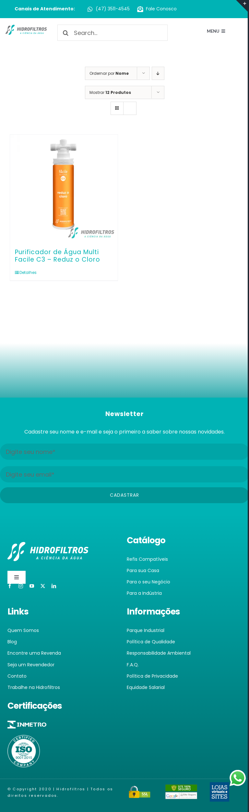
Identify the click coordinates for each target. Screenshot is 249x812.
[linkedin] (54, 586)
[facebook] (9, 586)
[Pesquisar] (65, 33)
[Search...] (112, 33)
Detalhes (28, 272)
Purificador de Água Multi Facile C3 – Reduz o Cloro (57, 256)
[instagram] (20, 586)
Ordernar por (109, 73)
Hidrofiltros (70, 789)
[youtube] (32, 586)
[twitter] (43, 586)
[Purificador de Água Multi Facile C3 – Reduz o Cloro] (64, 188)
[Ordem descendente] (158, 73)
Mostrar (110, 92)
